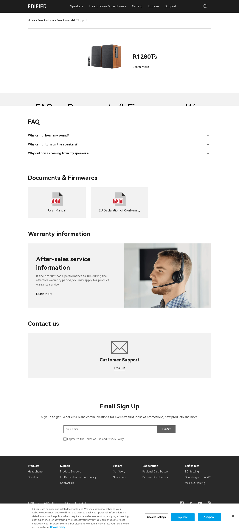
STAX (67, 503)
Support (170, 6)
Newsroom (119, 477)
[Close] (233, 516)
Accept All (209, 517)
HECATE (81, 503)
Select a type (46, 20)
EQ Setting (192, 471)
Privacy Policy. (116, 439)
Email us (119, 368)
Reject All (183, 517)
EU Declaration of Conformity (78, 477)
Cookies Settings (156, 517)
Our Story (119, 471)
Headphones (36, 471)
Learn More (141, 67)
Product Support (70, 471)
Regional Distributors (155, 471)
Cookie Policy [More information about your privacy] (57, 527)
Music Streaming (195, 482)
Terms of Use (93, 439)
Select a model (66, 20)
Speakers (33, 477)
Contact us (67, 482)
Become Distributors (155, 477)
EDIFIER (33, 503)
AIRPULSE (51, 503)
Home (31, 20)
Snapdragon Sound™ (198, 477)
